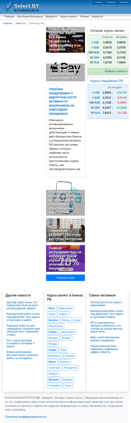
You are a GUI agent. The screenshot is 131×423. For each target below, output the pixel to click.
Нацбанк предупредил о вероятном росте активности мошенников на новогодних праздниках (62, 101)
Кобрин (63, 314)
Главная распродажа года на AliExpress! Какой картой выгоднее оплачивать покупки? (65, 258)
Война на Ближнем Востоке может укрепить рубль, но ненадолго (22, 355)
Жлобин (66, 338)
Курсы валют (68, 16)
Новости (97, 16)
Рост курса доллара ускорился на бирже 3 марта (21, 343)
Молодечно (70, 367)
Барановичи (66, 308)
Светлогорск (68, 332)
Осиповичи (55, 385)
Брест (52, 308)
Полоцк (66, 320)
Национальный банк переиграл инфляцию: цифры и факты (104, 349)
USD (96, 42)
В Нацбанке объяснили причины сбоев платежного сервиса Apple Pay (65, 72)
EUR (96, 47)
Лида (63, 350)
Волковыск (55, 355)
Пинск (52, 314)
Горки (68, 385)
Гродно (52, 350)
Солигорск (55, 367)
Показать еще (65, 277)
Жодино (53, 373)
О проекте (111, 2)
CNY (96, 57)
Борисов (64, 361)
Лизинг (84, 16)
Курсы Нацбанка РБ (106, 81)
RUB (96, 52)
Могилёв (53, 379)
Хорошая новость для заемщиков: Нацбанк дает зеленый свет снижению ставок (23, 330)
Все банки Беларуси (30, 16)
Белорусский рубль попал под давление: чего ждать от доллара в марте (23, 316)
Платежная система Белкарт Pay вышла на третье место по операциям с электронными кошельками (65, 202)
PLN (96, 62)
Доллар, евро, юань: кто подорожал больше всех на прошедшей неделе (22, 305)
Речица (53, 344)
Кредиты (51, 16)
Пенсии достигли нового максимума (106, 304)
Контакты (124, 2)
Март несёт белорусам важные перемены (104, 339)
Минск (52, 361)
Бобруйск (67, 379)
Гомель (53, 332)
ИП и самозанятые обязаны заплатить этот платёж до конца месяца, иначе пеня (106, 327)
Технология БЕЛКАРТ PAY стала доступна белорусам (65, 235)
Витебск (53, 320)
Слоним (69, 355)
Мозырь (53, 338)
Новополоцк (56, 326)
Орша (77, 320)
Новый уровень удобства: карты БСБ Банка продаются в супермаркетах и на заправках (65, 39)
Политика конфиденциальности (25, 416)
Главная (99, 2)
